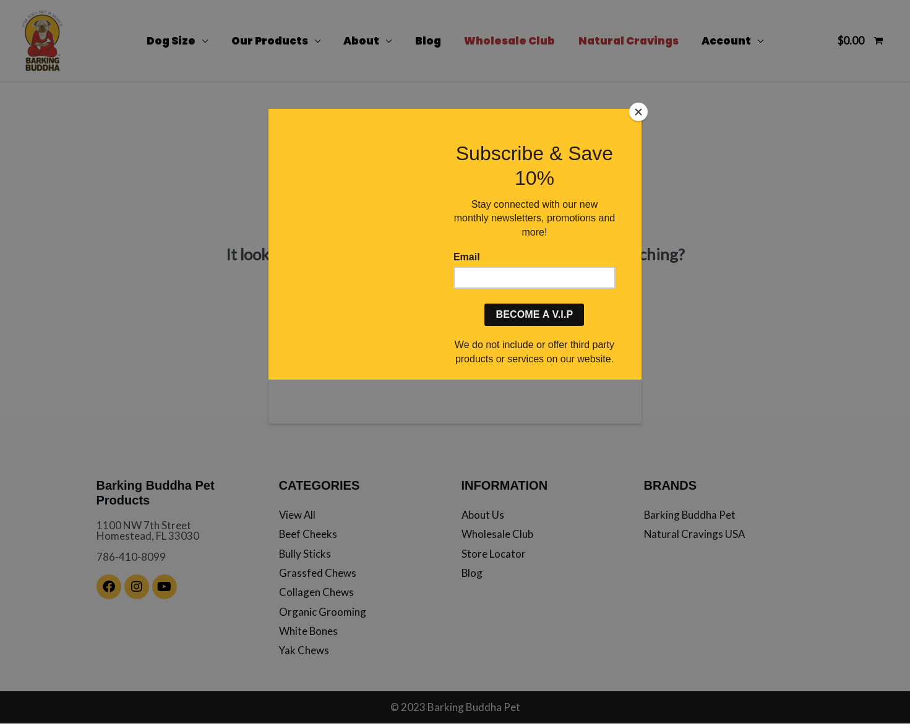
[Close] (638, 112)
